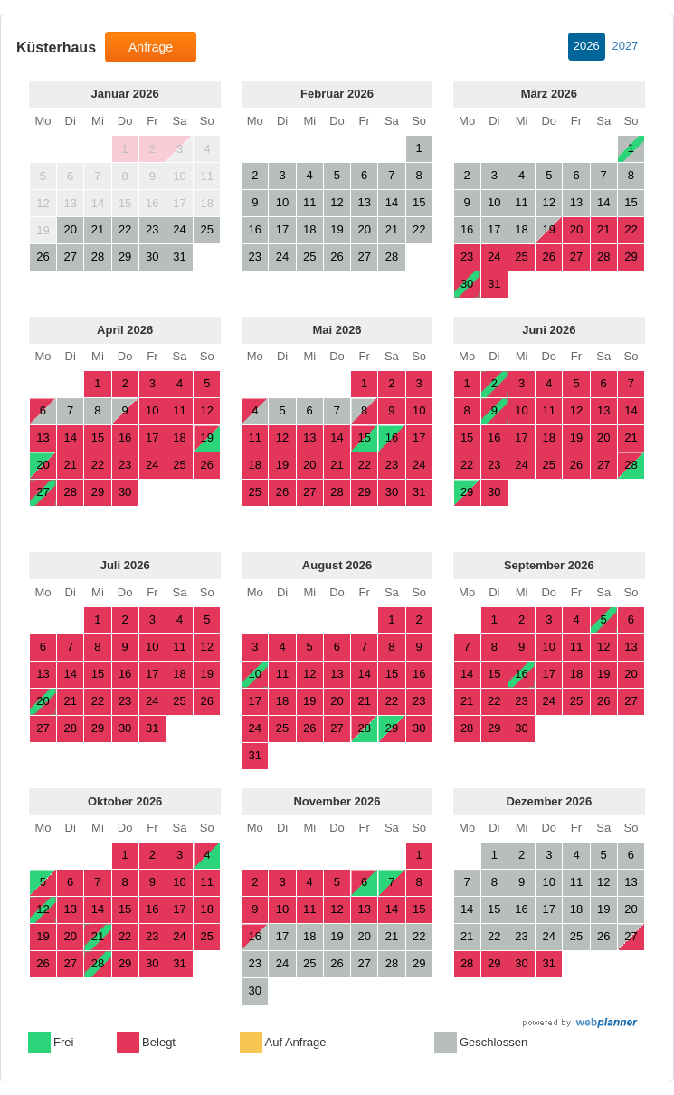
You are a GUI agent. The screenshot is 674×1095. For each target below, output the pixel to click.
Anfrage (150, 47)
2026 (587, 45)
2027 (625, 45)
